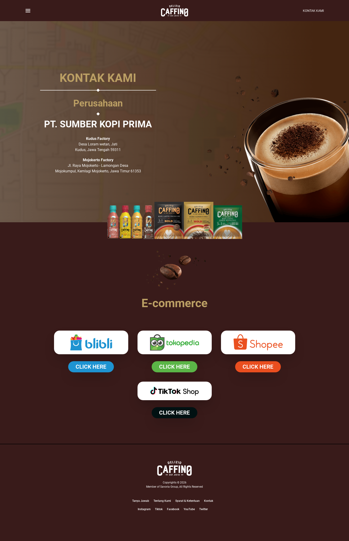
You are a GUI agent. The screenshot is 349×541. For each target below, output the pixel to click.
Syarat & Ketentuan (187, 500)
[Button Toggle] (28, 10)
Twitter (203, 509)
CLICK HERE (91, 367)
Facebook (173, 509)
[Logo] (174, 468)
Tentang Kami (162, 500)
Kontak (208, 500)
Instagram (144, 509)
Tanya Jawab (140, 500)
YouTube (189, 509)
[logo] (174, 10)
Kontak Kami (313, 11)
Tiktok (159, 509)
